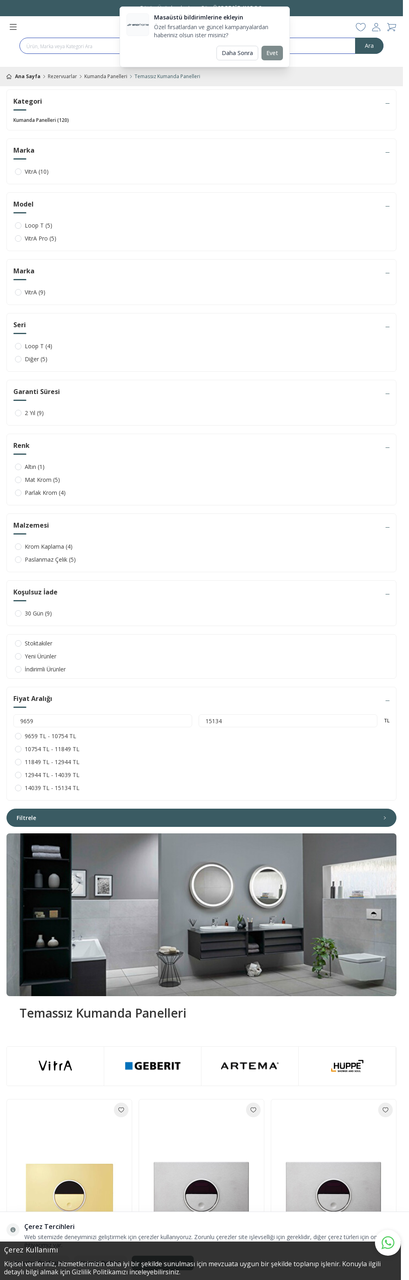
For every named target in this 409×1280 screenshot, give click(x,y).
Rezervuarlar (62, 76)
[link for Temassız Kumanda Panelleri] (201, 914)
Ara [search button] (369, 45)
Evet (272, 53)
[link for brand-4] (347, 1066)
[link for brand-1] (55, 1066)
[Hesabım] (376, 27)
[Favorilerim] (361, 27)
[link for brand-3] (152, 1066)
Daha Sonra (237, 53)
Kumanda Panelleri (105, 76)
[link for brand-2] (249, 1066)
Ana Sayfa (23, 76)
